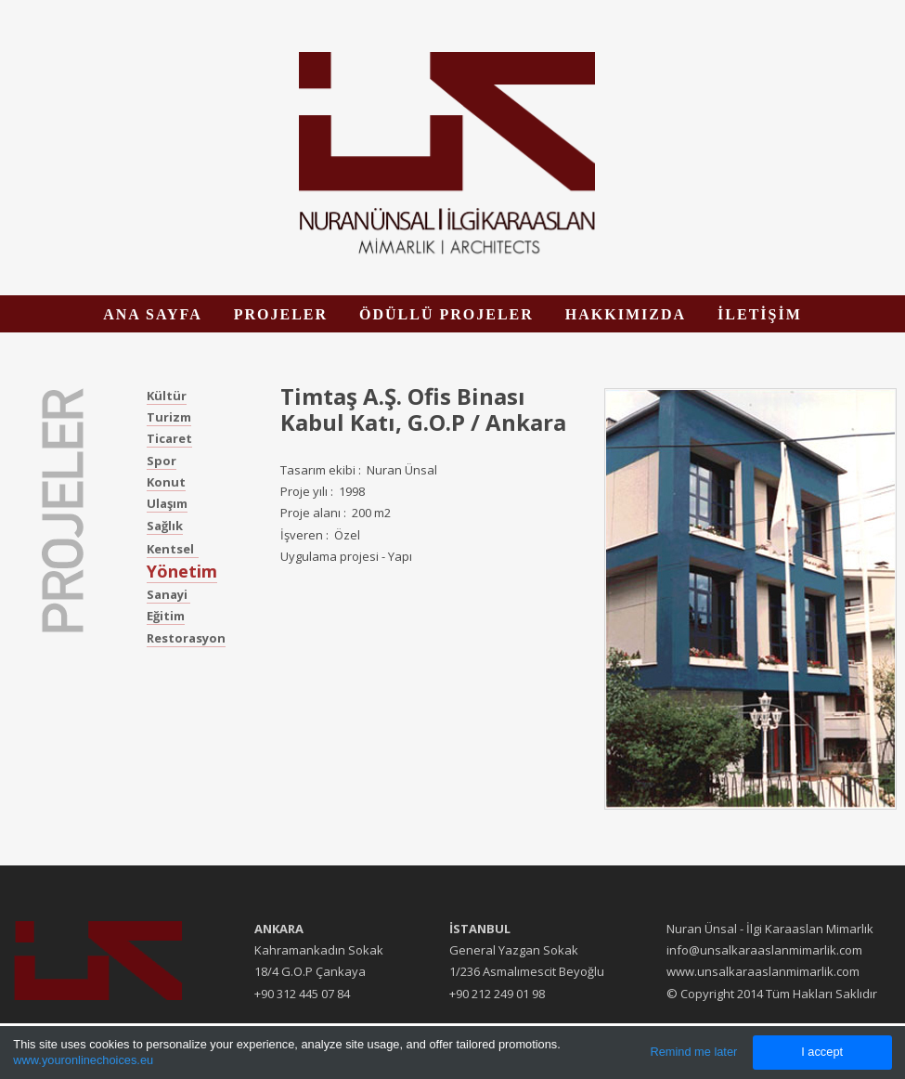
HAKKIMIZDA (625, 314)
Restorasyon (186, 638)
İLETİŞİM (760, 314)
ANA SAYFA (152, 314)
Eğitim (166, 615)
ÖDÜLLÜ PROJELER (446, 314)
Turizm (169, 417)
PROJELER (281, 314)
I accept (822, 1052)
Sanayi (168, 594)
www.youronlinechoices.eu (83, 1060)
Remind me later (693, 1052)
